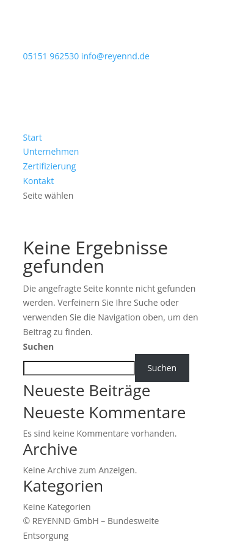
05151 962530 (51, 56)
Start (32, 137)
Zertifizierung (49, 166)
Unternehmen (51, 151)
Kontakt (38, 181)
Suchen (38, 346)
